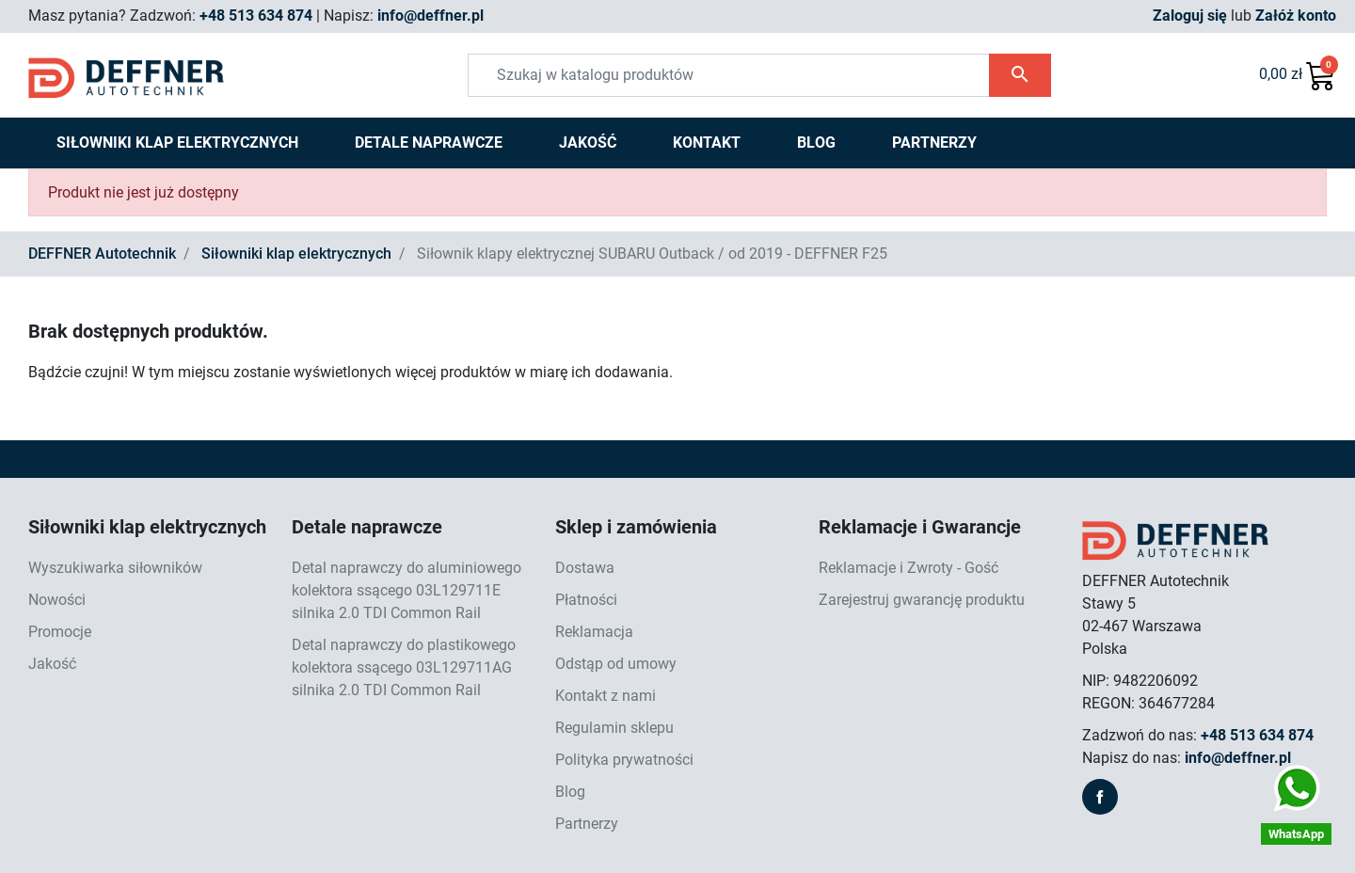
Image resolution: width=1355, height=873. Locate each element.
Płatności (586, 600)
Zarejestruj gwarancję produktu (922, 600)
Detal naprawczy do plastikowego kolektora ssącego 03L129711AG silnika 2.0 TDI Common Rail (404, 667)
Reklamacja (594, 632)
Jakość (52, 664)
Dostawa (584, 568)
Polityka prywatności (624, 760)
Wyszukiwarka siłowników (115, 568)
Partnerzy (586, 824)
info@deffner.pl (430, 15)
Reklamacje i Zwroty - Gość (908, 568)
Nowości (57, 600)
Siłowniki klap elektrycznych (296, 253)
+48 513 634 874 (255, 15)
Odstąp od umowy (616, 664)
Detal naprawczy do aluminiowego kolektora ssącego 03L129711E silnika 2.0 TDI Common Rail (406, 590)
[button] (1297, 75)
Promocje (59, 632)
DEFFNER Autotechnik (102, 253)
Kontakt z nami (605, 696)
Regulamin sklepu (614, 728)
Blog (570, 792)
